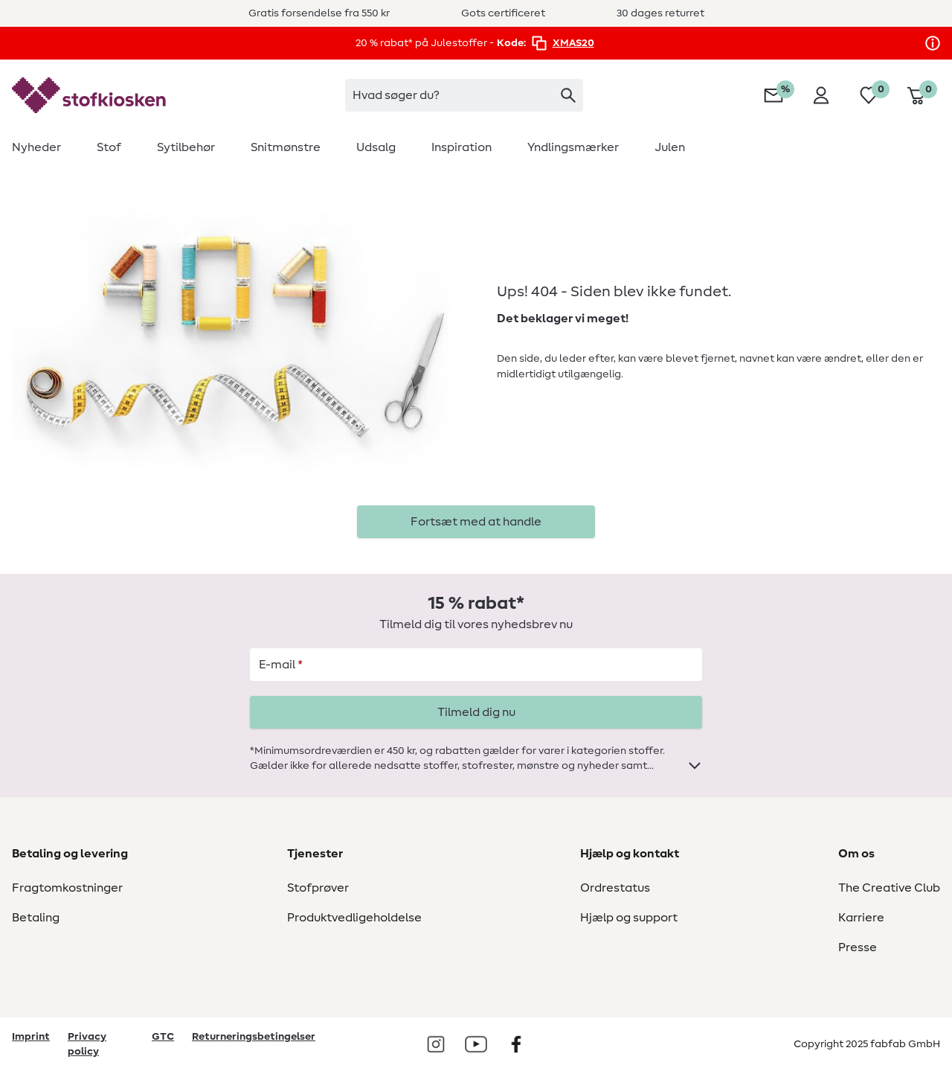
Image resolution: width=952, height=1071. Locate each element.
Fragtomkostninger (67, 888)
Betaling (36, 918)
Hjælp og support (629, 918)
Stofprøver (318, 888)
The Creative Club (889, 888)
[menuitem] (45, 147)
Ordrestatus (615, 888)
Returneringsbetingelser (253, 1037)
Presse (857, 947)
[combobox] (464, 95)
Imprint (31, 1037)
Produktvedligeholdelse (354, 918)
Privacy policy (87, 1044)
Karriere (861, 918)
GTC (163, 1037)
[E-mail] (476, 664)
